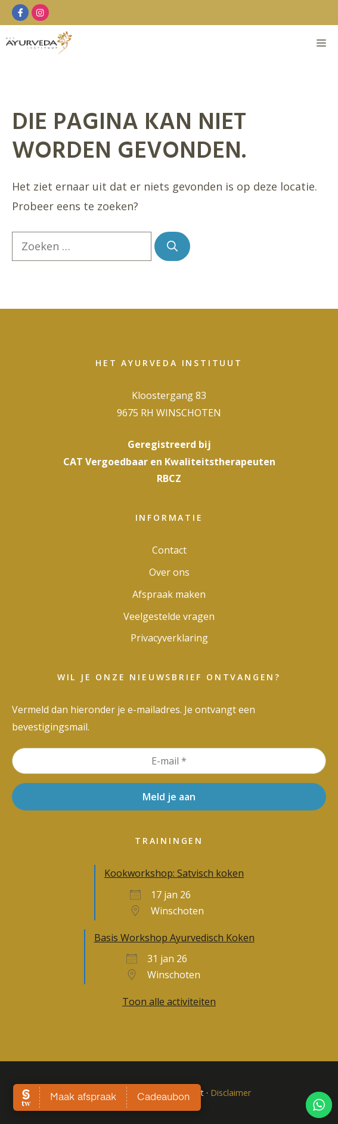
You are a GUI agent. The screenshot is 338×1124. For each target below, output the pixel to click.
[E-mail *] (169, 761)
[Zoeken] (172, 246)
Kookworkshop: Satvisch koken (174, 873)
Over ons (169, 572)
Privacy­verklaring (169, 637)
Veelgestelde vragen (169, 616)
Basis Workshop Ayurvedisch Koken (174, 937)
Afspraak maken (169, 594)
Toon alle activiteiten (169, 1001)
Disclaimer (230, 1092)
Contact (169, 550)
